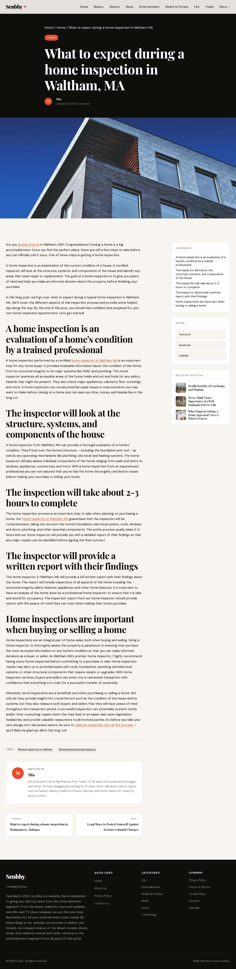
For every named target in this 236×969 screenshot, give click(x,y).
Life (196, 7)
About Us (100, 888)
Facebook (185, 348)
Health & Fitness (176, 7)
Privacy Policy (103, 896)
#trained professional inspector (77, 749)
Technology (149, 914)
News (129, 7)
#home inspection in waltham (35, 749)
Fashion (115, 7)
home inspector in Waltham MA (94, 360)
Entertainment (149, 7)
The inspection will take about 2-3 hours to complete (197, 287)
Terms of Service (200, 887)
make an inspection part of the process (104, 725)
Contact (194, 901)
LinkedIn (183, 358)
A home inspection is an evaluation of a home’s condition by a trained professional (200, 263)
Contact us (101, 903)
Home (84, 7)
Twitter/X (185, 337)
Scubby (16, 6)
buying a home (28, 245)
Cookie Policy (197, 894)
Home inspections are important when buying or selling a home (200, 305)
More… (224, 7)
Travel (209, 7)
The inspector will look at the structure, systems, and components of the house (199, 276)
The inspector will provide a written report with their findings (198, 296)
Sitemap (194, 908)
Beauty (99, 7)
